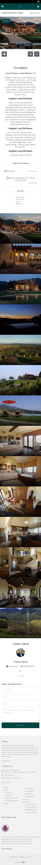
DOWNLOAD (33, 171)
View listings (20, 676)
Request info (20, 725)
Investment (30, 791)
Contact (26, 799)
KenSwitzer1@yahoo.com (13, 778)
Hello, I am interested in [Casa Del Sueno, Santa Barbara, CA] (20, 714)
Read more (6, 761)
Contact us (6, 782)
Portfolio (9, 795)
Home (6, 787)
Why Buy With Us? (13, 801)
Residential (29, 788)
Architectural (30, 796)
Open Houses (30, 804)
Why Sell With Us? (13, 798)
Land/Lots (29, 794)
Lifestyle (26, 802)
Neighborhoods (31, 810)
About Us (10, 793)
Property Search (31, 807)
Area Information (32, 812)
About (6, 790)
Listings (6, 803)
